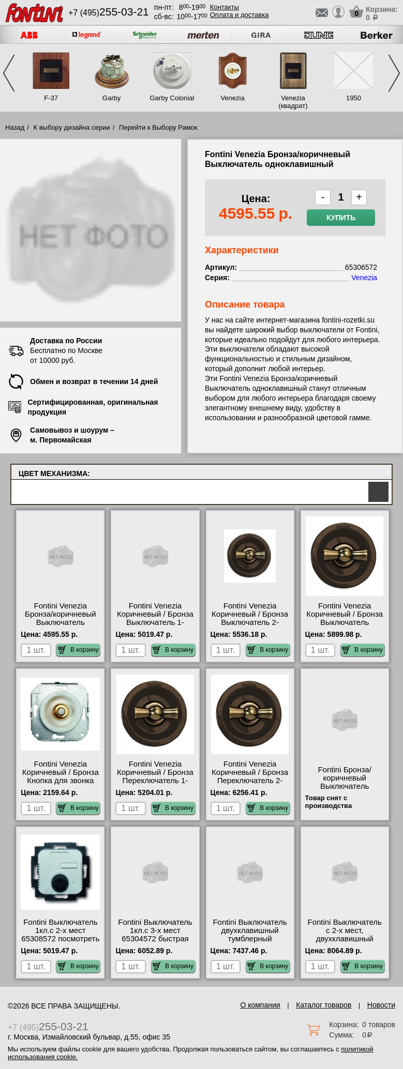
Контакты (224, 7)
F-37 (51, 98)
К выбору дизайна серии (72, 127)
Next (394, 73)
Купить (340, 217)
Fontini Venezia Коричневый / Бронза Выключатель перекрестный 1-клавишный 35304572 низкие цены (345, 626)
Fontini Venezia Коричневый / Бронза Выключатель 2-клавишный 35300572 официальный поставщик (250, 626)
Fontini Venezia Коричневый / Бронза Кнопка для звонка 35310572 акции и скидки (60, 780)
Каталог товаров (323, 1005)
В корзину (78, 650)
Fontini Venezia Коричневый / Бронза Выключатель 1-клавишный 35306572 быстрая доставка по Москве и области (155, 626)
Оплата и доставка (239, 15)
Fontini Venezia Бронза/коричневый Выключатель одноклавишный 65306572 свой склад (60, 622)
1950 (353, 98)
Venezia (232, 98)
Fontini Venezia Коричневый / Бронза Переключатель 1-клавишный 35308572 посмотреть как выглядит (155, 785)
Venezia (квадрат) (292, 102)
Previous (9, 73)
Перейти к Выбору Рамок (158, 127)
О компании (260, 1005)
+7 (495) (108, 12)
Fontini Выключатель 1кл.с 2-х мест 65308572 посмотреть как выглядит (60, 934)
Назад (14, 127)
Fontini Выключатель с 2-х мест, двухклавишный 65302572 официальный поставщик (345, 943)
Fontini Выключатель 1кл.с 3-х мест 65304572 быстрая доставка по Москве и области (155, 938)
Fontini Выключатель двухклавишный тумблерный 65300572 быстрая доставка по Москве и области (250, 943)
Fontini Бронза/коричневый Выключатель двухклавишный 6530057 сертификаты (345, 790)
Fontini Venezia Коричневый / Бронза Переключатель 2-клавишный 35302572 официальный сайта (250, 780)
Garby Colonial (172, 98)
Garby (111, 98)
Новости (381, 1005)
